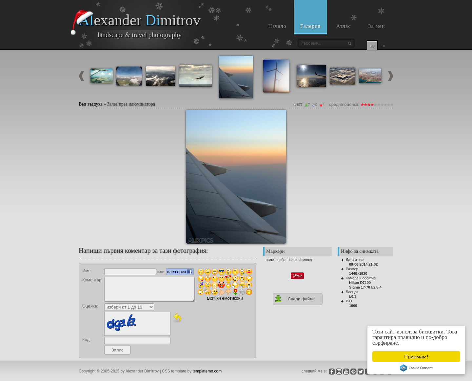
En (383, 46)
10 (391, 104)
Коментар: (92, 279)
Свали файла (295, 298)
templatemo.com (207, 371)
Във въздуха (91, 104)
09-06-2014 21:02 (363, 264)
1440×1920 (358, 273)
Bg (372, 46)
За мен (376, 26)
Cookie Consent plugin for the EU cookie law (416, 367)
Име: (87, 270)
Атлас (343, 26)
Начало (277, 26)
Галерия (310, 26)
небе (281, 260)
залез (271, 260)
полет (292, 260)
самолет (305, 260)
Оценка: (90, 306)
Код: (86, 339)
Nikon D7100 (360, 283)
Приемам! (416, 356)
